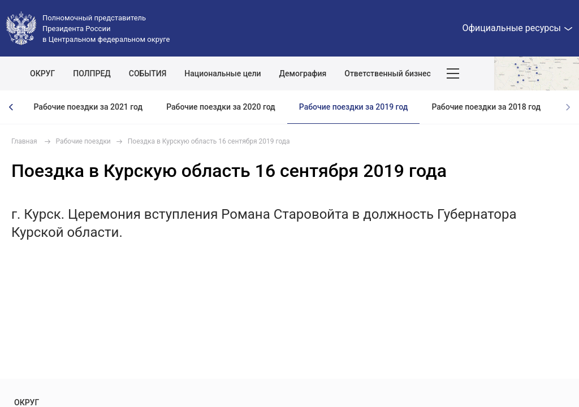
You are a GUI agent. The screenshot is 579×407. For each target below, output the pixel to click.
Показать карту (536, 73)
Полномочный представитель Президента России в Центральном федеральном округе (106, 29)
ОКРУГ (42, 73)
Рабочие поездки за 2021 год (87, 106)
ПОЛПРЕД (92, 73)
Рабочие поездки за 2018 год (486, 106)
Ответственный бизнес (387, 73)
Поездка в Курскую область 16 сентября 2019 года (209, 141)
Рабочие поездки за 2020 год (220, 106)
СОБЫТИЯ (148, 73)
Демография (303, 73)
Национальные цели (222, 73)
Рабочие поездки (83, 141)
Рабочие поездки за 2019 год (353, 106)
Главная (24, 141)
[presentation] (11, 107)
